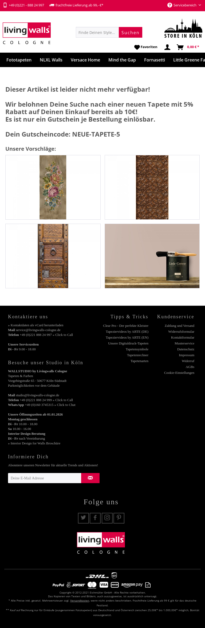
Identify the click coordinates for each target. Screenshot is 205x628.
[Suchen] (130, 32)
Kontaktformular (182, 337)
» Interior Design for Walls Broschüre (34, 443)
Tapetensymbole (137, 349)
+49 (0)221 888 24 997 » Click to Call (46, 335)
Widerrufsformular (181, 331)
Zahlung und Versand (179, 326)
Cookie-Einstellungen (179, 373)
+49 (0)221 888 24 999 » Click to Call (46, 400)
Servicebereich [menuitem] (182, 5)
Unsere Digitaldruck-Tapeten (128, 343)
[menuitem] (109, 32)
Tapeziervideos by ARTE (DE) (127, 331)
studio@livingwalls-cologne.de (37, 395)
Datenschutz (185, 349)
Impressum (186, 355)
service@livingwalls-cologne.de (38, 330)
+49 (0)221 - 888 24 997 (23, 5)
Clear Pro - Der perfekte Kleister (125, 326)
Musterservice (184, 343)
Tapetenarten (139, 361)
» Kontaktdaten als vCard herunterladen (35, 325)
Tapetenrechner (137, 355)
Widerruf (188, 361)
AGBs (190, 367)
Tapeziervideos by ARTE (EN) (127, 337)
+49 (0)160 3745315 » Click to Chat (50, 405)
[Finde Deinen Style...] (109, 32)
